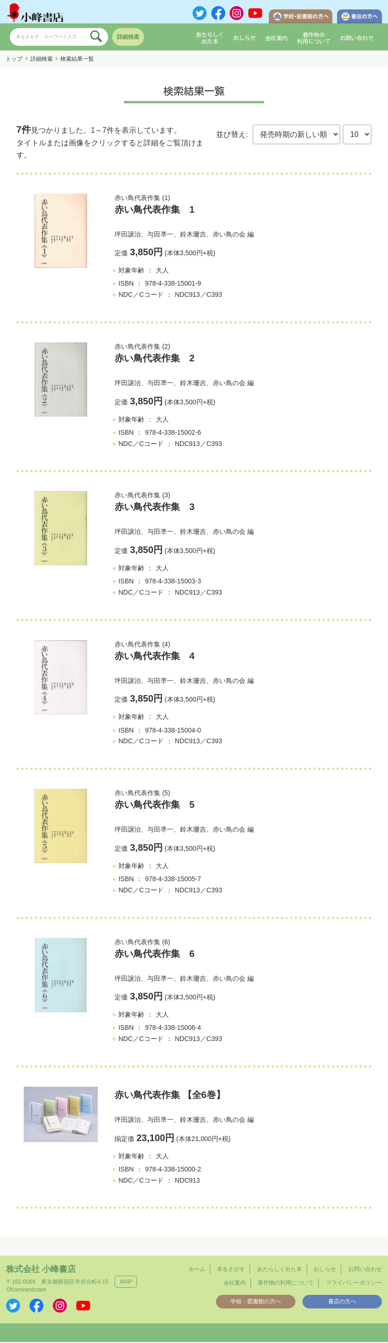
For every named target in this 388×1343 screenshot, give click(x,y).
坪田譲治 (128, 235)
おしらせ (244, 39)
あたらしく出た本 (210, 39)
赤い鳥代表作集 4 (154, 657)
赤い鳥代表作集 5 (154, 806)
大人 (162, 271)
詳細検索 (128, 38)
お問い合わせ (357, 39)
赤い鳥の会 (229, 235)
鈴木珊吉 (193, 235)
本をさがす (231, 1270)
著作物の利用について (314, 39)
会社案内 (276, 39)
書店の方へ (342, 1302)
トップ (14, 60)
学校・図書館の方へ (255, 1302)
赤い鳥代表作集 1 (154, 210)
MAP (126, 1283)
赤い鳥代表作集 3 (154, 508)
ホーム (196, 1270)
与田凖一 (160, 235)
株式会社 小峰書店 (41, 1270)
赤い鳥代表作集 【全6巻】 (170, 1096)
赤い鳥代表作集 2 (154, 359)
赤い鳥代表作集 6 (154, 954)
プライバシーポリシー (354, 1284)
